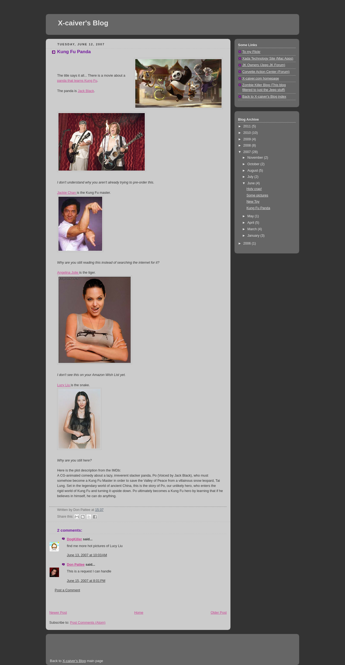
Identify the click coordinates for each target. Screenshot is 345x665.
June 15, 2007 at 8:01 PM (86, 581)
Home (138, 613)
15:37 (99, 510)
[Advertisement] (109, 603)
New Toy (253, 201)
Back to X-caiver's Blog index (264, 97)
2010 (247, 133)
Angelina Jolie (68, 272)
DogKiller (74, 539)
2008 (247, 145)
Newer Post (58, 613)
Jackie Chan (67, 193)
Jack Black (86, 91)
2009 (247, 139)
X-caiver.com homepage (260, 78)
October (253, 164)
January (253, 236)
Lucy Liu (64, 385)
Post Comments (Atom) (87, 623)
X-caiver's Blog (83, 23)
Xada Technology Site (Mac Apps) (267, 58)
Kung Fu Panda (74, 51)
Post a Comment (67, 590)
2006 (247, 243)
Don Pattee (76, 564)
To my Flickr (251, 52)
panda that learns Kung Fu (77, 81)
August (253, 170)
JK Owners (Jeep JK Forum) (263, 65)
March (252, 229)
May (251, 216)
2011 (247, 126)
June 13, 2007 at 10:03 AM (87, 555)
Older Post (219, 613)
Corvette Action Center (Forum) (265, 72)
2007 (247, 152)
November (255, 158)
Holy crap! (254, 189)
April (251, 223)
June (251, 183)
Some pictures (257, 195)
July (250, 177)
